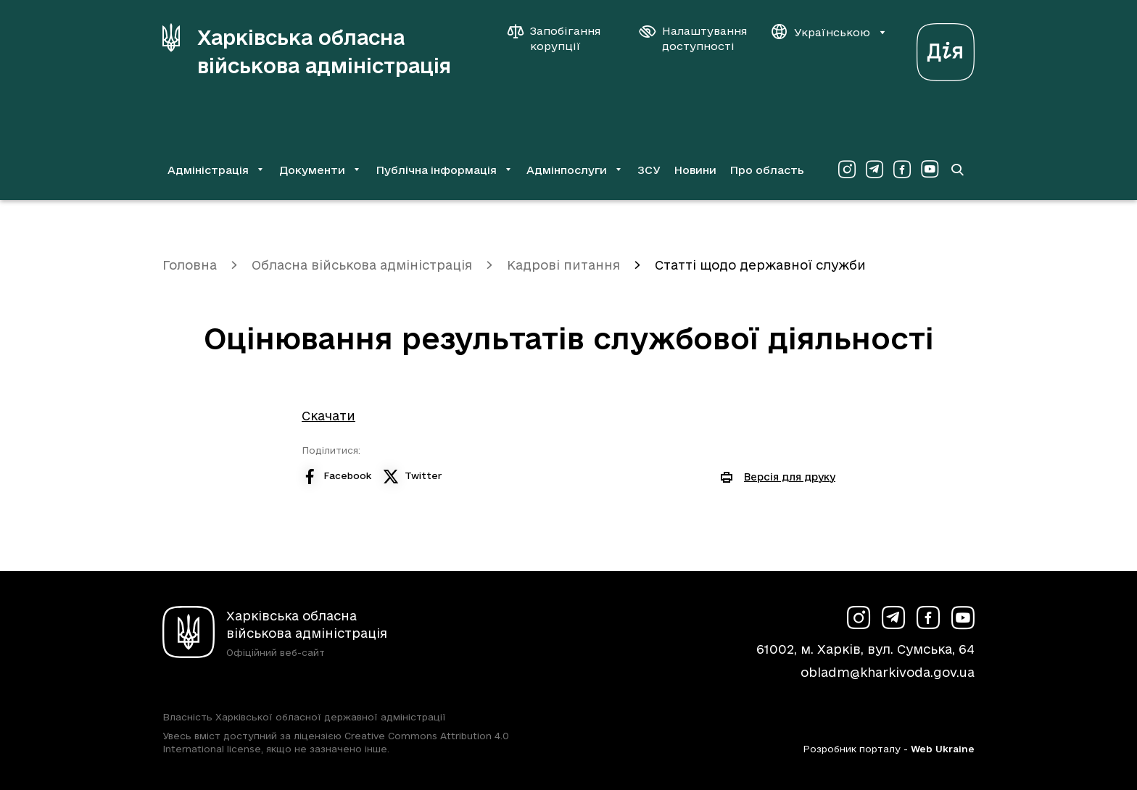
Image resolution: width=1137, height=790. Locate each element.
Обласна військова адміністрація (362, 265)
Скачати (328, 416)
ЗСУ (649, 170)
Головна (189, 265)
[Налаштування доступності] (693, 38)
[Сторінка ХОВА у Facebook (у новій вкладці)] (902, 169)
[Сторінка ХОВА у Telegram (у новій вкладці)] (874, 169)
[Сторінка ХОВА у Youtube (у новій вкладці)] (929, 169)
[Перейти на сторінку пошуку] (957, 169)
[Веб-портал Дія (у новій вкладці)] (946, 48)
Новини (695, 170)
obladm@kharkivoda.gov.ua (888, 672)
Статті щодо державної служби (760, 265)
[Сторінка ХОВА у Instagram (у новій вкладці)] (847, 169)
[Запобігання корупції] (561, 38)
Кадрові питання (563, 265)
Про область (766, 170)
